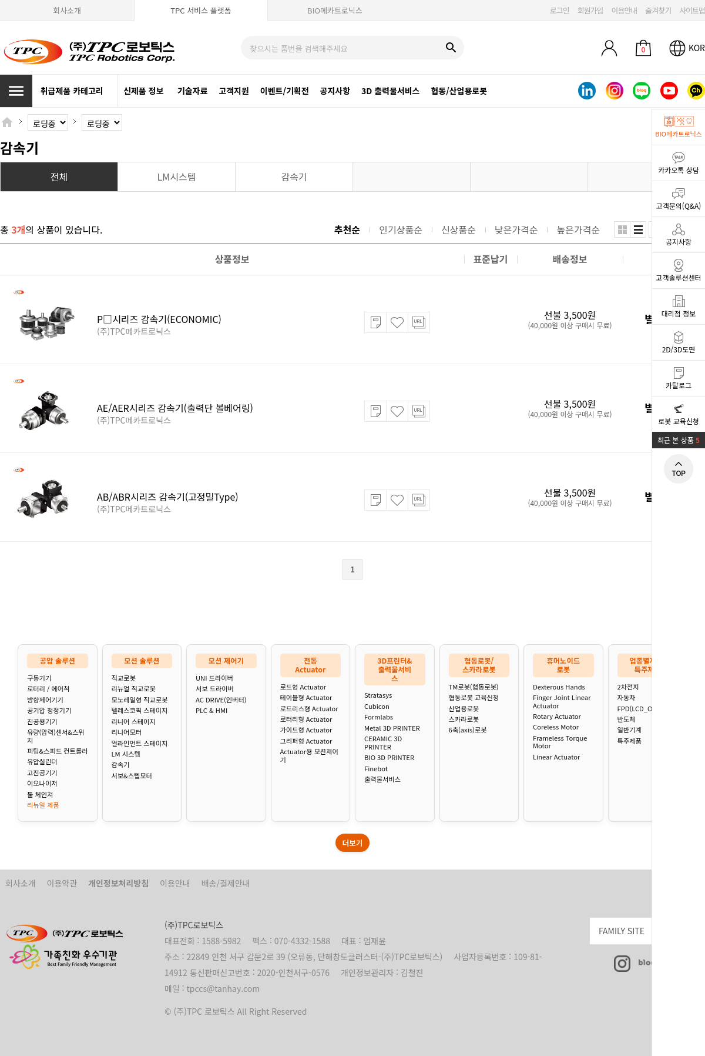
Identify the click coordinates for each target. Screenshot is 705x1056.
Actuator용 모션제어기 (309, 756)
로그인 (559, 10)
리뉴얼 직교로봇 (134, 688)
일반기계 (629, 730)
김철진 (412, 972)
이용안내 (624, 10)
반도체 (626, 719)
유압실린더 (42, 761)
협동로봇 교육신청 (474, 697)
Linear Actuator (556, 757)
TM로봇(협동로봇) (474, 687)
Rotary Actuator (557, 716)
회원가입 (590, 10)
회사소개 (67, 10)
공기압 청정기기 (49, 710)
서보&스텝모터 (132, 775)
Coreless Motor (556, 727)
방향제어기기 (45, 700)
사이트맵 (692, 10)
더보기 (353, 842)
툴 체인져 (40, 794)
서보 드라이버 (215, 688)
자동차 (626, 697)
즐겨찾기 (658, 10)
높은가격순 (578, 229)
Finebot (376, 768)
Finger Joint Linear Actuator (561, 701)
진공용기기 (42, 721)
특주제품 (629, 741)
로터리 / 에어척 (48, 688)
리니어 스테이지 (134, 721)
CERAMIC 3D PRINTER (383, 743)
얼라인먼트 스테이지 (140, 743)
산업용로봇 (464, 708)
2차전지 (628, 687)
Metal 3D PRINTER (392, 728)
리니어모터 (127, 732)
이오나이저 (42, 783)
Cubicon (377, 706)
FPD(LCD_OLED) (642, 708)
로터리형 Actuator (306, 719)
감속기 (121, 764)
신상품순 (458, 229)
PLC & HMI (211, 710)
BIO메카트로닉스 (334, 10)
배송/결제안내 (226, 883)
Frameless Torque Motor (560, 742)
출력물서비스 (382, 779)
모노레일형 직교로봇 (140, 700)
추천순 (347, 229)
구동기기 (39, 678)
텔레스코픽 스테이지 (140, 710)
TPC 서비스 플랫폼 (200, 10)
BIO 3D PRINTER (389, 757)
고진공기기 (42, 773)
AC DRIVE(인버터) (221, 700)
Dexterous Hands (559, 687)
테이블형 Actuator (306, 697)
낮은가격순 (516, 229)
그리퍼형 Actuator (306, 741)
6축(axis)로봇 (468, 730)
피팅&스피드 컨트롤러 (57, 751)
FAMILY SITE (652, 929)
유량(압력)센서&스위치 (56, 736)
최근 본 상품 (678, 440)
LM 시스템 (126, 754)
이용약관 (62, 883)
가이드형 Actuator (306, 730)
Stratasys (378, 695)
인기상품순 (400, 229)
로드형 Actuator (303, 687)
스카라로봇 (464, 719)
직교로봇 (124, 678)
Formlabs (378, 717)
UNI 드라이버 (214, 678)
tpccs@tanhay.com (223, 988)
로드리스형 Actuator (309, 708)
